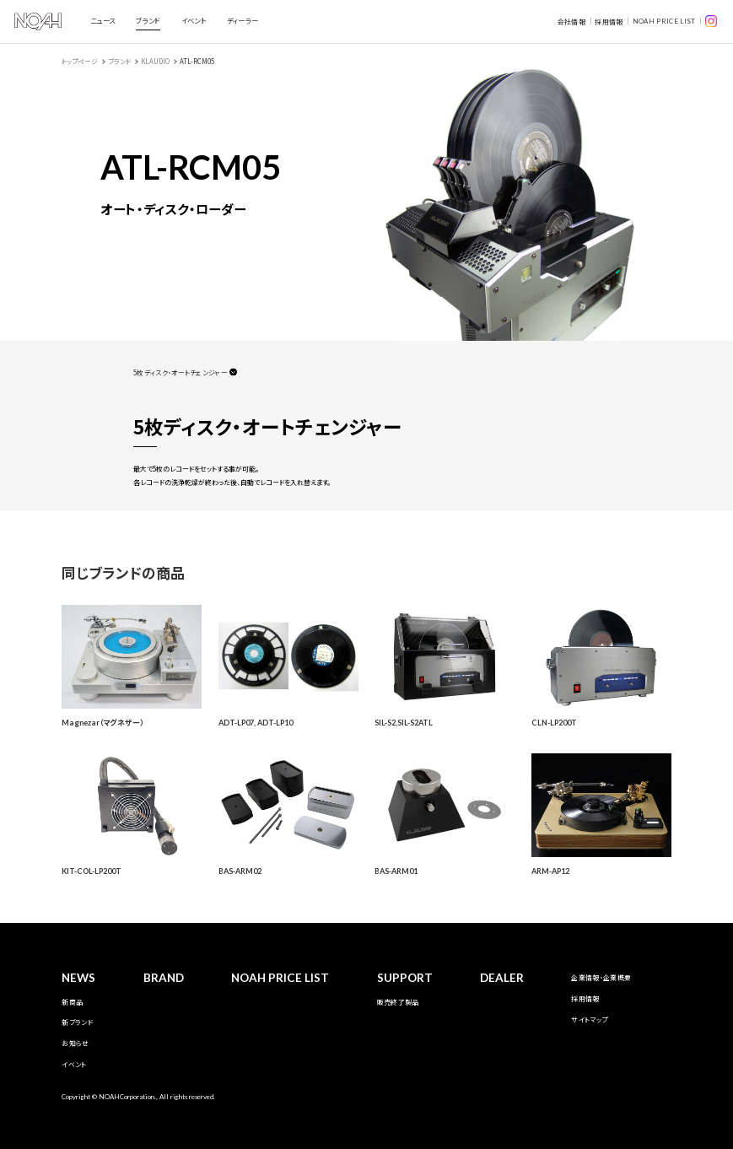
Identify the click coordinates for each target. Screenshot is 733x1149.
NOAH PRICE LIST (664, 21)
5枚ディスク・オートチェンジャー (180, 372)
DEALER (502, 977)
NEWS (78, 977)
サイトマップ (589, 1019)
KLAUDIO (155, 61)
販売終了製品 (398, 1001)
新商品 (72, 1001)
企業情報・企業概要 (601, 977)
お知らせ (75, 1043)
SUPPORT (405, 977)
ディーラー (243, 20)
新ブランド (77, 1022)
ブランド (147, 20)
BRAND (163, 977)
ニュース (102, 20)
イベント (193, 20)
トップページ (80, 61)
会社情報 (571, 21)
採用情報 (609, 21)
